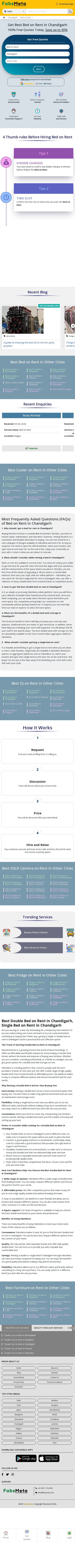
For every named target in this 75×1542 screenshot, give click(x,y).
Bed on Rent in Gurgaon (12, 390)
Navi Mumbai (55, 1433)
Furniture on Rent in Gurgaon (14, 1339)
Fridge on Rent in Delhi (12, 1020)
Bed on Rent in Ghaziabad (59, 384)
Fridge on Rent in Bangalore (36, 1007)
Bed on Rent (25, 17)
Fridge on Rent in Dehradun (60, 1013)
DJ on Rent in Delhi (13, 704)
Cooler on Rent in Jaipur (60, 498)
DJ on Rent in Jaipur (61, 710)
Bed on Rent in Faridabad (35, 384)
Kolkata (19, 1456)
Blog (19, 1396)
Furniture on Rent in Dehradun (61, 1326)
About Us (54, 1391)
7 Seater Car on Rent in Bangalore (18, 1363)
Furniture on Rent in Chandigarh (14, 1326)
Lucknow (54, 1447)
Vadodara (55, 1456)
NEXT (39, 69)
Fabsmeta (28, 1527)
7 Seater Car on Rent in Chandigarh (19, 1367)
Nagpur (19, 1452)
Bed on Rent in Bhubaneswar (59, 370)
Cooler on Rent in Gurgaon (13, 498)
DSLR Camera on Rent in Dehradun (60, 906)
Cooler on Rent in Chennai (37, 485)
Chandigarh (13, 17)
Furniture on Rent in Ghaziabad (61, 1333)
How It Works (19, 1400)
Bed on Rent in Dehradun (59, 377)
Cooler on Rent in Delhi (13, 491)
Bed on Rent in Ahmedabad (12, 370)
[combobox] (37, 46)
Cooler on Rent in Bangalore (37, 478)
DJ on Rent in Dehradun (58, 698)
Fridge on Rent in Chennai (36, 1013)
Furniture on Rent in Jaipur (61, 1339)
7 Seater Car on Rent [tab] (16, 1351)
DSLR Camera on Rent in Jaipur (60, 920)
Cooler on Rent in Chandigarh (13, 485)
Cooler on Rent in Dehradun (60, 485)
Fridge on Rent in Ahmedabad (12, 1007)
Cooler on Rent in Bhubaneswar (60, 478)
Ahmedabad (19, 1466)
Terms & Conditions (54, 1405)
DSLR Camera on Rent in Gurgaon (13, 920)
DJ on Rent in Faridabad (35, 705)
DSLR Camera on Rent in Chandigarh (13, 906)
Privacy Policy (19, 1405)
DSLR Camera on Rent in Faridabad (37, 913)
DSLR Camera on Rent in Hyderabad (37, 920)
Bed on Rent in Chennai (35, 377)
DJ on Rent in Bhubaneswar (59, 691)
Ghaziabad (19, 1442)
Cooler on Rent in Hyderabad (37, 498)
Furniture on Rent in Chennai (38, 1326)
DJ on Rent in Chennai (38, 697)
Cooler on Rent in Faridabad (37, 491)
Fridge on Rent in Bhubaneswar (60, 1007)
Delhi (9, 11)
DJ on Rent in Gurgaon (11, 711)
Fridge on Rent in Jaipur (60, 1026)
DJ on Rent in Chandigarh (11, 698)
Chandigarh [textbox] (12, 53)
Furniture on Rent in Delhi (14, 1333)
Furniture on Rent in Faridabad (38, 1333)
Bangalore (19, 1438)
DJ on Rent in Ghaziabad (58, 705)
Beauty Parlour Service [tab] (48, 1351)
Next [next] (73, 326)
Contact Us (54, 1400)
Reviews (54, 1396)
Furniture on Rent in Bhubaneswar (61, 1319)
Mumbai (54, 1424)
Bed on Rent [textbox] (12, 46)
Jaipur (18, 1433)
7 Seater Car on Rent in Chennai (17, 1372)
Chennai (19, 1461)
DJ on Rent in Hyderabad (35, 711)
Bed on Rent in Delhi (14, 383)
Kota (54, 1466)
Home (18, 1391)
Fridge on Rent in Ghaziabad (60, 1020)
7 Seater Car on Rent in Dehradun (18, 1376)
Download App (64, 4)
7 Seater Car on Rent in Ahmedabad (19, 1359)
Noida (54, 1438)
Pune (19, 1428)
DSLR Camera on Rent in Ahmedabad (14, 900)
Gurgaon (54, 1428)
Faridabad (55, 1442)
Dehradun (55, 1461)
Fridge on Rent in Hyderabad (36, 1026)
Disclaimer (19, 1410)
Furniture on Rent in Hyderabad (38, 1339)
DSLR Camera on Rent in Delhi (13, 913)
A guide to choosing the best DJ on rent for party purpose (28, 344)
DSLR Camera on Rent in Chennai (36, 906)
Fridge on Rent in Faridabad (36, 1020)
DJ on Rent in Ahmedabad (11, 691)
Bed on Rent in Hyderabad (35, 390)
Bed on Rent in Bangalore (35, 370)
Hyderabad (54, 1452)
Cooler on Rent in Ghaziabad (60, 491)
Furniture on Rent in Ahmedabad (14, 1319)
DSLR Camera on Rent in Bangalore (37, 900)
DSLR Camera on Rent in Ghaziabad (61, 913)
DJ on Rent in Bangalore (35, 691)
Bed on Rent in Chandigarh (12, 377)
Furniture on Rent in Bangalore (38, 1319)
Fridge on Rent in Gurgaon (12, 1026)
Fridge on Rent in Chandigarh (12, 1013)
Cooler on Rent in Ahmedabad (13, 478)
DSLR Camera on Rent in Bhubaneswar (62, 900)
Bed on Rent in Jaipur (62, 389)
